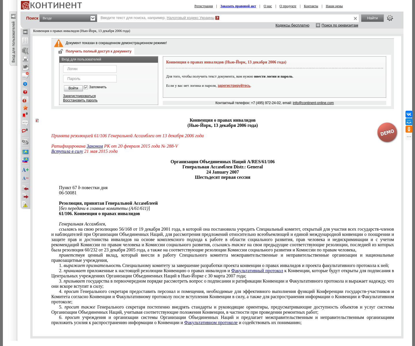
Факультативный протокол (257, 270)
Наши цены (334, 6)
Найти (372, 18)
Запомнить (97, 87)
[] (104, 208)
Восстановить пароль (80, 100)
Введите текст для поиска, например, (157, 18)
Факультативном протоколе (211, 322)
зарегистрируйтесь (234, 86)
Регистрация (204, 6)
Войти (73, 88)
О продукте (288, 6)
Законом (95, 146)
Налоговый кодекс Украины (191, 18)
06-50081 (68, 192)
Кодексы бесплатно (293, 25)
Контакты (311, 6)
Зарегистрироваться (79, 96)
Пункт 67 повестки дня (83, 187)
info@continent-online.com (313, 103)
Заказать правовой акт (238, 6)
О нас (268, 6)
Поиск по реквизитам (340, 25)
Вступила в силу (67, 151)
